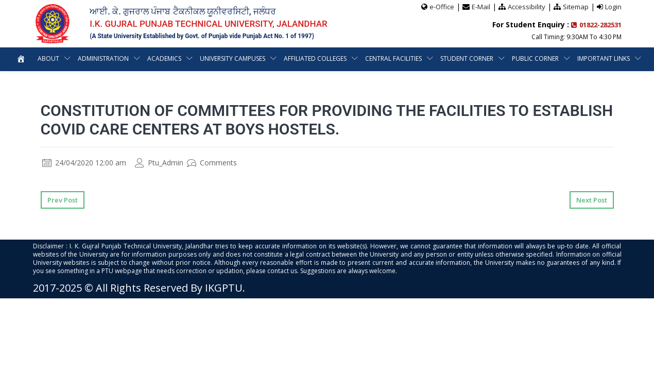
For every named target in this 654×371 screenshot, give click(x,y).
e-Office (441, 6)
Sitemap (576, 6)
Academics (164, 58)
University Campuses (233, 58)
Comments (212, 162)
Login (613, 6)
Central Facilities (394, 58)
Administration (102, 58)
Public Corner (535, 58)
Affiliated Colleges (315, 58)
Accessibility (526, 6)
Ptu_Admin (159, 162)
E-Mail (481, 6)
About (47, 58)
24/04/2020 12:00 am (84, 162)
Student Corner (467, 58)
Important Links (604, 58)
